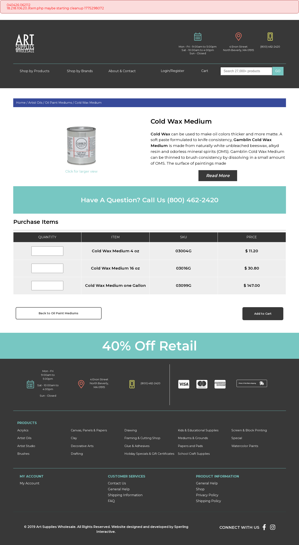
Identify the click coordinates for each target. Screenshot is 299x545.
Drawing (130, 430)
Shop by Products (37, 71)
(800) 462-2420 (270, 46)
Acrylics (22, 430)
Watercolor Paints (244, 446)
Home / (22, 102)
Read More (218, 175)
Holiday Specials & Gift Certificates (149, 454)
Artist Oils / (36, 102)
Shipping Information (125, 495)
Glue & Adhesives (136, 446)
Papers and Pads (190, 446)
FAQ (111, 501)
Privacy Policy (207, 495)
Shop (200, 489)
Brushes (23, 454)
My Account (29, 483)
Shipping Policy (208, 501)
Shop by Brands (81, 71)
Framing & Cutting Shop (142, 438)
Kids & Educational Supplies (198, 430)
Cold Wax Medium (88, 102)
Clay (74, 438)
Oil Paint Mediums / (60, 102)
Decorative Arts (82, 446)
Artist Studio (26, 446)
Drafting (77, 454)
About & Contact (125, 71)
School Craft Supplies (194, 454)
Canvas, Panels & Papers (89, 430)
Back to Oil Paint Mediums (58, 313)
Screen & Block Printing (249, 430)
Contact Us (117, 483)
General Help (119, 489)
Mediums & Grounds (193, 438)
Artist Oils (24, 438)
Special (236, 438)
